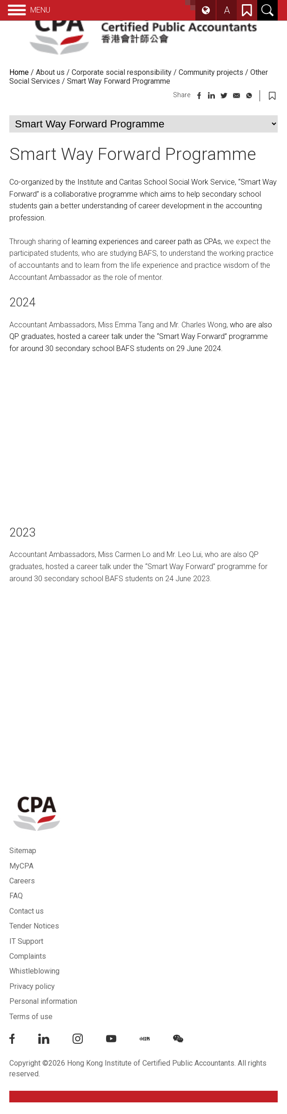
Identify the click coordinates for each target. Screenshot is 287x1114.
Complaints (27, 956)
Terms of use (31, 1016)
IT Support (26, 941)
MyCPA (21, 866)
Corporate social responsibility (122, 72)
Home (19, 72)
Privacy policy (32, 986)
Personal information (43, 1001)
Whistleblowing (34, 971)
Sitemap (22, 850)
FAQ (16, 895)
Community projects (211, 72)
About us (50, 72)
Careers (22, 880)
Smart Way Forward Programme (118, 81)
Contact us (26, 911)
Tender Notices (34, 926)
